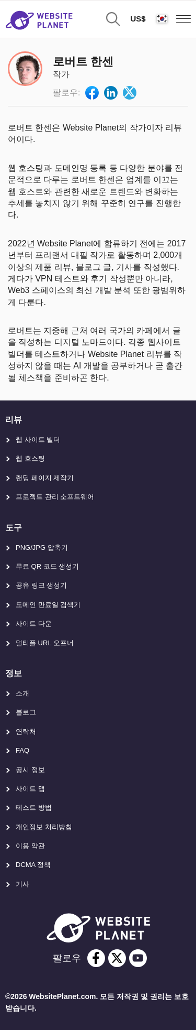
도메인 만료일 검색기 (48, 605)
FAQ (22, 750)
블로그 (26, 712)
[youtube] (138, 958)
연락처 (26, 731)
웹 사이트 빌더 (38, 439)
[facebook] (96, 958)
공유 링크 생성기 (41, 585)
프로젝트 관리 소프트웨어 (55, 497)
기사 (22, 884)
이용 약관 (30, 846)
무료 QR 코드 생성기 (47, 566)
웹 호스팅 (30, 458)
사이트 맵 (30, 789)
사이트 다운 (34, 623)
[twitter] (117, 958)
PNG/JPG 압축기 (42, 547)
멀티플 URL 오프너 (45, 643)
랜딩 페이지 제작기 (45, 478)
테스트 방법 (34, 807)
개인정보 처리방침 (44, 827)
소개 (22, 693)
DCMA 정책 (33, 865)
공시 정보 (30, 770)
